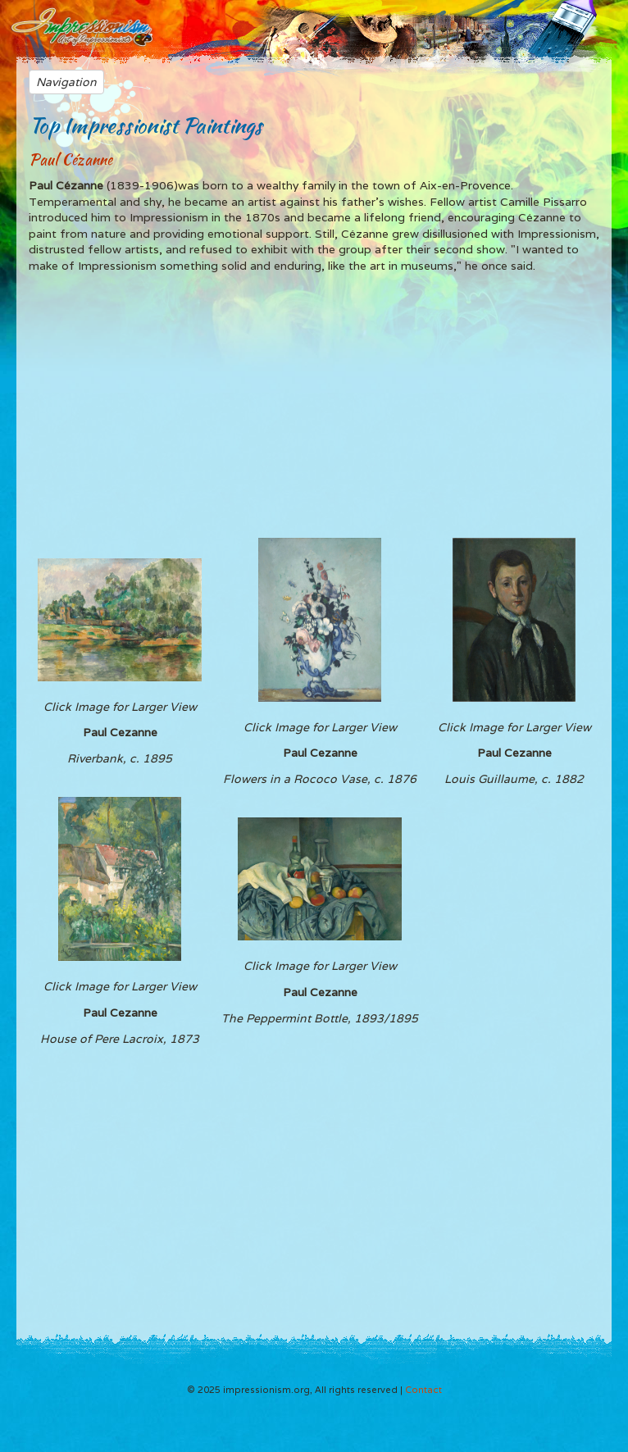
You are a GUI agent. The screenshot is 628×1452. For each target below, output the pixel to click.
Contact (423, 1389)
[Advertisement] (314, 405)
